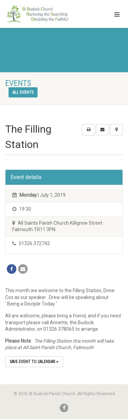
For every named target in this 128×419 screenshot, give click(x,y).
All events (23, 92)
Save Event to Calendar (34, 361)
